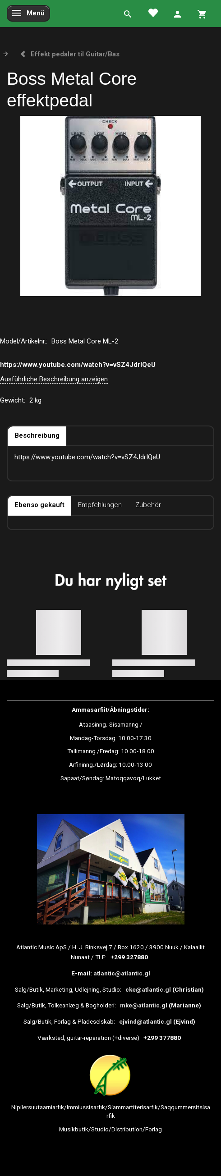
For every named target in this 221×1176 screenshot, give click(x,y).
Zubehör (148, 505)
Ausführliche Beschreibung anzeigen (54, 379)
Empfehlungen (100, 505)
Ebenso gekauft (39, 505)
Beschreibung (37, 435)
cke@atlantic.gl (148, 989)
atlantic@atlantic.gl (121, 973)
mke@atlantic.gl (143, 1005)
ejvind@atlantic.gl (145, 1021)
